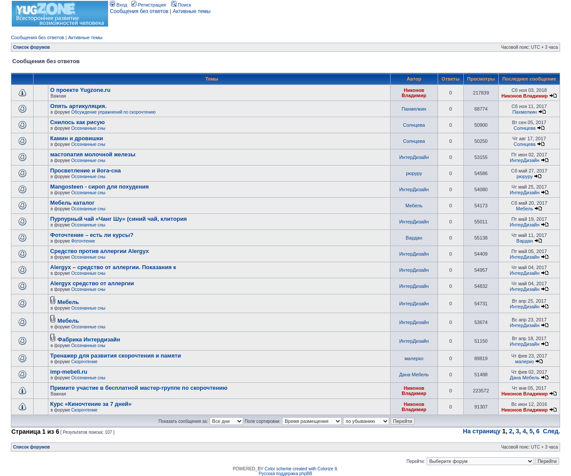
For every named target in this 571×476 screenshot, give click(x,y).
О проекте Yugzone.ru (80, 90)
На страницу (481, 431)
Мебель (413, 205)
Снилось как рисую (77, 122)
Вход (118, 4)
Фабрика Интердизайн (89, 339)
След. (551, 431)
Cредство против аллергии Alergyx (99, 251)
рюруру (414, 173)
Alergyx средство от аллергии (92, 283)
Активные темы (192, 11)
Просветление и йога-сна (85, 170)
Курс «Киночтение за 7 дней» (91, 404)
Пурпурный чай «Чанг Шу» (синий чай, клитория (118, 219)
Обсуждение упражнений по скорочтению (113, 112)
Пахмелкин (414, 108)
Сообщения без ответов (139, 11)
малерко (413, 358)
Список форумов (31, 47)
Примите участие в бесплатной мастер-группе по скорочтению (139, 388)
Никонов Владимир (414, 93)
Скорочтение (84, 361)
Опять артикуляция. (78, 106)
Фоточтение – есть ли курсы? (91, 235)
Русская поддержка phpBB (285, 473)
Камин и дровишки (76, 138)
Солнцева (414, 125)
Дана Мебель (414, 374)
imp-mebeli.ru (68, 371)
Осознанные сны (88, 128)
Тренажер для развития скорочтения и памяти (115, 355)
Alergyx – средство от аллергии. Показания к (113, 267)
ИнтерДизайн (414, 157)
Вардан (414, 237)
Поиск (181, 4)
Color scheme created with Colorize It (301, 468)
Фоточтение (83, 241)
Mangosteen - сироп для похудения (99, 186)
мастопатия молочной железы (93, 154)
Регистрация (148, 4)
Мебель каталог (72, 202)
